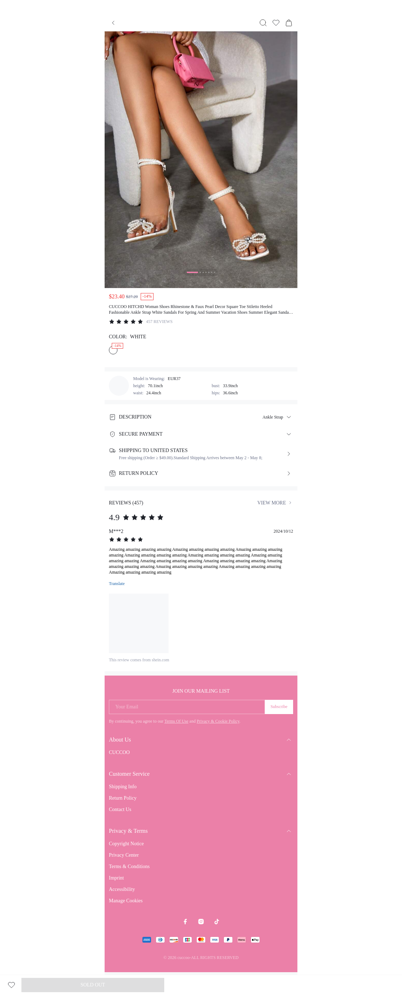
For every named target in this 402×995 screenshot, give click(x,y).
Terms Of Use (176, 721)
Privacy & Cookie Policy (218, 721)
